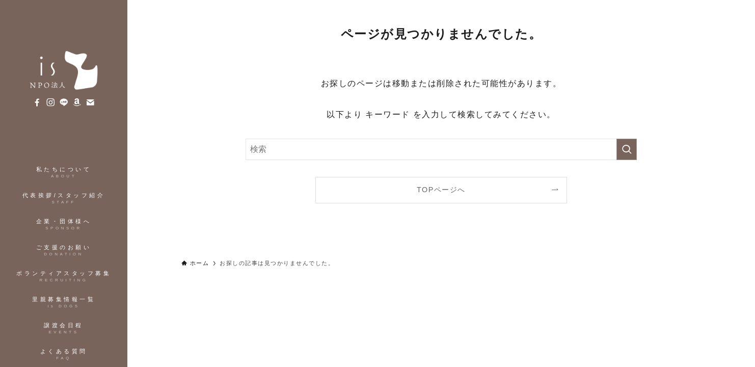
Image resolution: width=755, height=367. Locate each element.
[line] (64, 102)
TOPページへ (441, 190)
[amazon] (77, 102)
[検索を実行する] (626, 149)
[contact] (90, 102)
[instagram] (50, 102)
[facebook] (37, 102)
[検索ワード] (441, 149)
